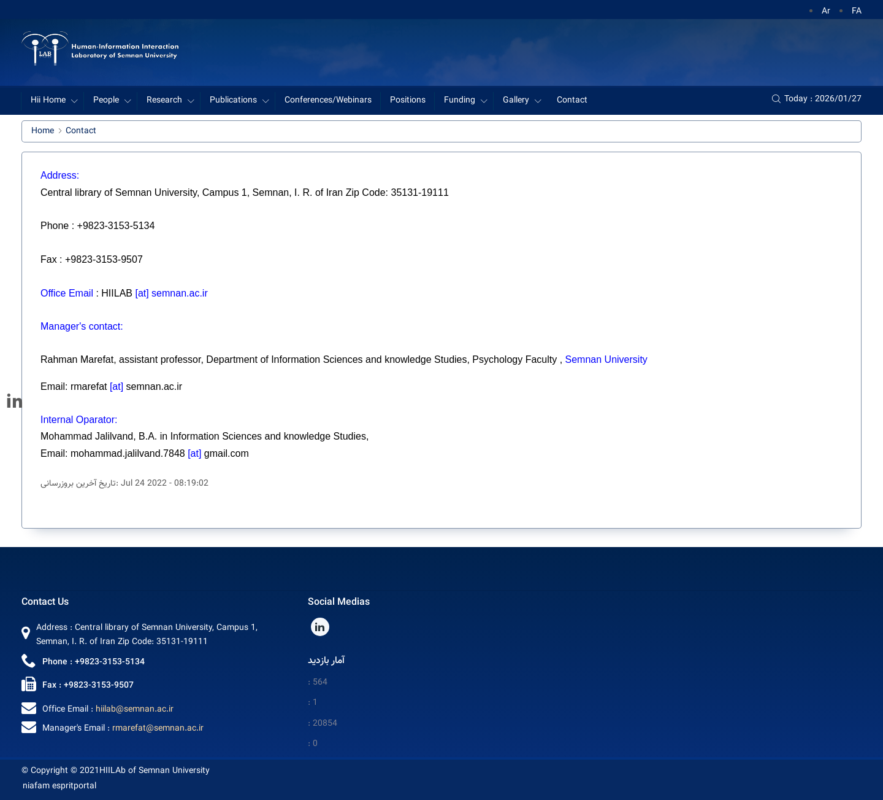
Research (164, 100)
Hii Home (48, 100)
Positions (408, 100)
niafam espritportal (59, 786)
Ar (826, 11)
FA (857, 11)
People (106, 100)
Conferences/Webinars (328, 100)
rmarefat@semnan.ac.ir (158, 729)
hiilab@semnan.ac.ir (135, 710)
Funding (459, 100)
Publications (233, 100)
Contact (572, 100)
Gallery (516, 100)
